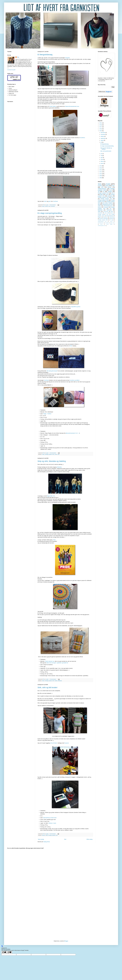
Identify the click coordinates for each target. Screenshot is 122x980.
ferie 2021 (113, 222)
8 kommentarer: (53, 204)
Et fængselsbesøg (45, 55)
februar (102, 161)
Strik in (113, 193)
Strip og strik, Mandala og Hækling (52, 461)
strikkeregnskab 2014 (102, 221)
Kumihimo (53, 206)
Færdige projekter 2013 (103, 197)
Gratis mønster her (49, 661)
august (102, 140)
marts (102, 159)
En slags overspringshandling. (50, 213)
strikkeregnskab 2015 (102, 225)
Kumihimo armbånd (74, 380)
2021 (100, 123)
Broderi (43, 835)
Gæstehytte (109, 210)
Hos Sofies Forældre (107, 203)
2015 (100, 130)
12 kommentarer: (53, 679)
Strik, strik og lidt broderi (47, 687)
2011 (100, 171)
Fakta (43, 454)
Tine (18, 57)
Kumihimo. (82, 137)
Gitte (71, 345)
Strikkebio (59, 467)
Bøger (101, 194)
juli (101, 142)
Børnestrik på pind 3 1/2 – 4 (72, 433)
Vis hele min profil (11, 69)
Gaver (56, 454)
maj (102, 155)
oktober (102, 136)
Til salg (111, 219)
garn (49, 201)
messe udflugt (109, 224)
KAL (111, 208)
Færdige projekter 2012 (106, 198)
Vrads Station (53, 106)
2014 (100, 165)
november (103, 134)
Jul (98, 191)
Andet (43, 206)
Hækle (56, 680)
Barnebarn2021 (100, 222)
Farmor (113, 197)
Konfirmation (105, 211)
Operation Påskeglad (103, 218)
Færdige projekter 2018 (103, 219)
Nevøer (110, 187)
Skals (99, 211)
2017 (100, 126)
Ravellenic (105, 217)
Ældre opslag (89, 839)
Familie (46, 206)
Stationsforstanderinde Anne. (72, 106)
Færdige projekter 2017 (103, 214)
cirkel (45, 201)
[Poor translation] (9, 952)
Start (65, 839)
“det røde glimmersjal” (52, 371)
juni (101, 153)
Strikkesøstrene (102, 188)
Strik (58, 454)
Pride (54, 539)
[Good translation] (4, 952)
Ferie (49, 206)
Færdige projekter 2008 (103, 200)
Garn (113, 185)
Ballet (112, 211)
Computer (106, 207)
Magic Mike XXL (51, 496)
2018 (100, 124)
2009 (100, 175)
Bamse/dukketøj (109, 215)
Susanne (66, 743)
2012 (100, 169)
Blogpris (99, 217)
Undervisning (112, 217)
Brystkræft (100, 210)
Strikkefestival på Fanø (107, 204)
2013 (100, 167)
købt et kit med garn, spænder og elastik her (57, 662)
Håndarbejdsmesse (108, 205)
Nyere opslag (41, 839)
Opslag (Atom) (46, 841)
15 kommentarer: (53, 452)
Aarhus (111, 221)
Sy (103, 191)
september (103, 138)
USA (102, 187)
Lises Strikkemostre (109, 212)
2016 (100, 128)
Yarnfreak (55, 201)
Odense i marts (52, 823)
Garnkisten (109, 196)
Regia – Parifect (47, 413)
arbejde (110, 191)
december (103, 132)
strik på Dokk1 (53, 743)
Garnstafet (100, 212)
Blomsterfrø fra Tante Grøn (50, 817)
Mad (99, 204)
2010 (100, 173)
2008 (100, 177)
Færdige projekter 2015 (49, 454)
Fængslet (67, 57)
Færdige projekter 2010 (103, 193)
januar (102, 163)
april (102, 157)
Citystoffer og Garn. (76, 306)
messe (101, 224)
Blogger (66, 941)
